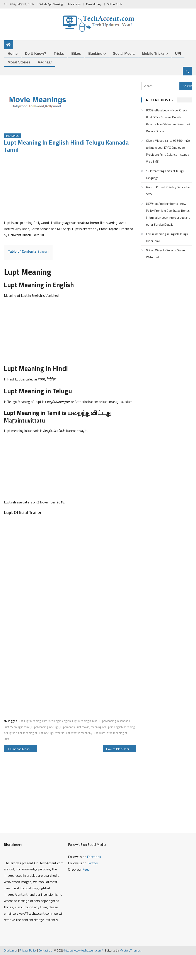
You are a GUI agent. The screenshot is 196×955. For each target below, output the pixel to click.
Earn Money (93, 4)
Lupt (20, 721)
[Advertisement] (70, 189)
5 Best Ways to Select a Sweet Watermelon (166, 253)
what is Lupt (62, 733)
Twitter (92, 863)
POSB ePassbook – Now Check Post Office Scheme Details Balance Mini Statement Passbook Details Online (168, 120)
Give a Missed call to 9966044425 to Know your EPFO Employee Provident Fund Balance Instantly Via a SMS (168, 151)
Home (13, 53)
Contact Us (45, 950)
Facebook (94, 856)
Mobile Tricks (153, 53)
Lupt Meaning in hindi (85, 721)
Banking (95, 53)
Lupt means (67, 727)
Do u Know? (35, 53)
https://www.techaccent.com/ (83, 950)
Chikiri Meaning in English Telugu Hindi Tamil (167, 237)
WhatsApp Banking (51, 4)
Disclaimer (10, 950)
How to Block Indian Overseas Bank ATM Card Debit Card (121, 749)
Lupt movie (82, 727)
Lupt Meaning (32, 721)
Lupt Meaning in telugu (45, 727)
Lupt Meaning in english (56, 721)
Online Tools (115, 4)
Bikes (76, 53)
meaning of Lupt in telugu (38, 733)
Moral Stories (19, 62)
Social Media (124, 53)
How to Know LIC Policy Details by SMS (168, 190)
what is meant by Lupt (84, 733)
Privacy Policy (28, 950)
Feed (86, 869)
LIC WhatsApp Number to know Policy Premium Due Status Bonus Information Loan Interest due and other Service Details (168, 214)
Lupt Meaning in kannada (114, 721)
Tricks (59, 53)
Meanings (74, 4)
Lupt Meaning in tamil (17, 727)
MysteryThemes (130, 950)
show (43, 251)
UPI (178, 53)
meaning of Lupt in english (107, 727)
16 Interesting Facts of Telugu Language (165, 174)
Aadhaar (45, 62)
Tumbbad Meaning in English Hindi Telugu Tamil (23, 749)
